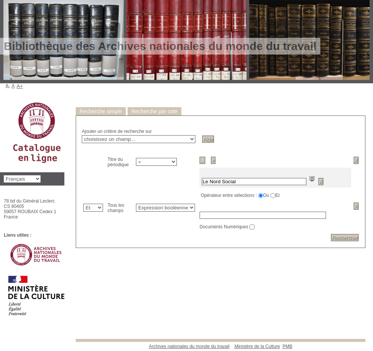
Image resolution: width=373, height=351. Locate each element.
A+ (20, 86)
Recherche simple (101, 111)
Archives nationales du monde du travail (189, 346)
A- (8, 85)
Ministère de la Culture (257, 346)
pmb (287, 346)
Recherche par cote (154, 111)
